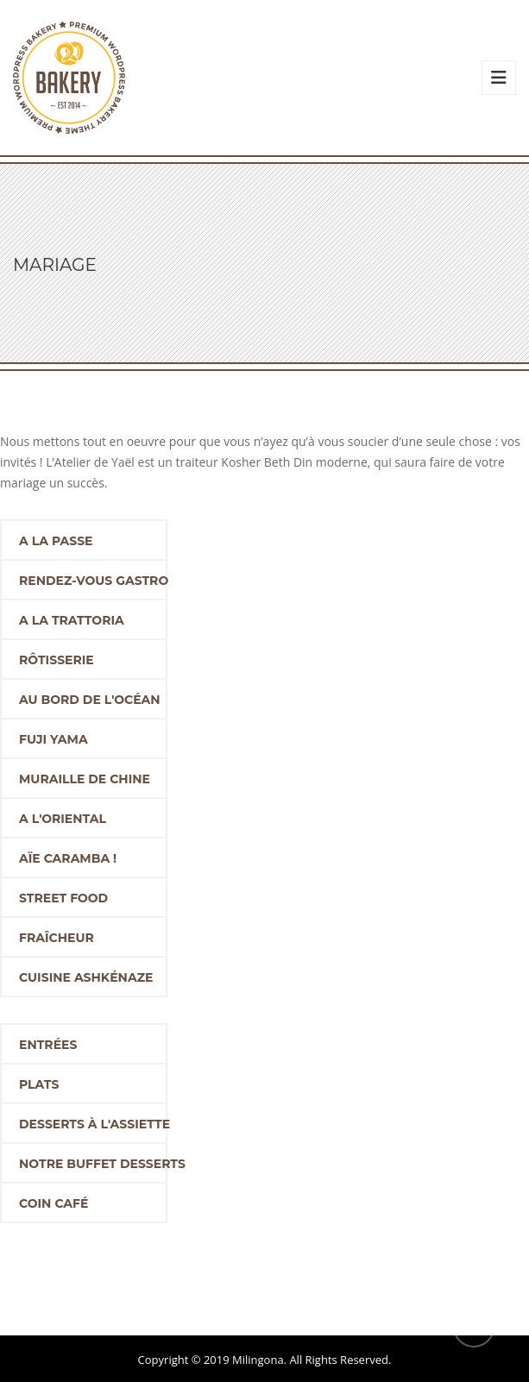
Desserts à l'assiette (93, 1124)
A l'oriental (62, 818)
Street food (63, 898)
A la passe (55, 541)
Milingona (258, 1359)
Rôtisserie (56, 660)
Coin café (53, 1203)
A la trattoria (71, 620)
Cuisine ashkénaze (86, 977)
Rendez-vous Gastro (93, 580)
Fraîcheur (56, 937)
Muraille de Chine (84, 779)
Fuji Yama (53, 739)
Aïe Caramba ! (68, 858)
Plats (39, 1084)
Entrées (48, 1044)
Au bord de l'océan (90, 699)
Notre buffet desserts (93, 1164)
